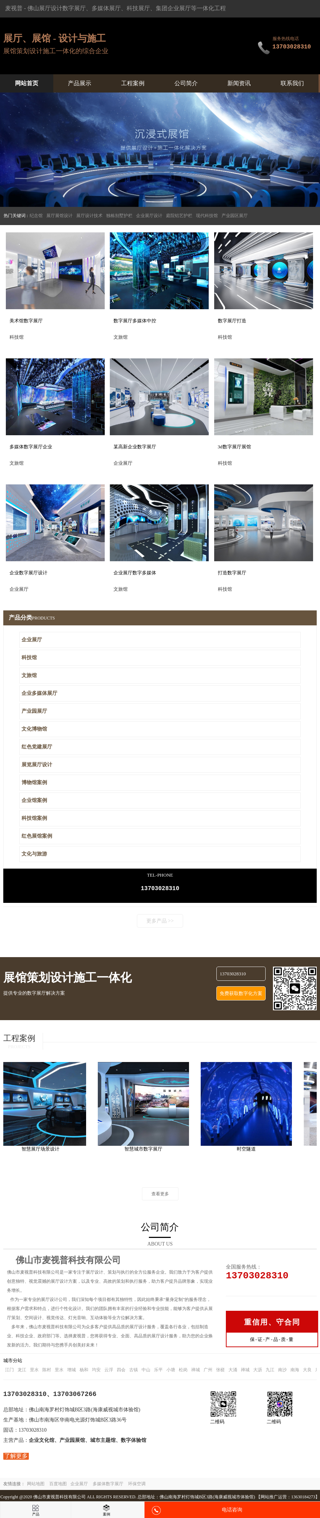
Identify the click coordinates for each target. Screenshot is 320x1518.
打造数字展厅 (232, 572)
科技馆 (29, 657)
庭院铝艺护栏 (179, 215)
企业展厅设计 (149, 215)
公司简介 (186, 83)
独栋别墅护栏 (119, 215)
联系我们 (292, 83)
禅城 (195, 1371)
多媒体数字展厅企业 (30, 446)
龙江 (22, 1371)
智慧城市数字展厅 (146, 1150)
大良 (307, 1371)
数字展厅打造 (232, 320)
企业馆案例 (34, 800)
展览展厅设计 (37, 764)
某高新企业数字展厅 (134, 446)
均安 (96, 1371)
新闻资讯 (239, 83)
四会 (121, 1371)
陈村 (46, 1371)
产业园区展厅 (234, 215)
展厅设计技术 (89, 215)
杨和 (84, 1371)
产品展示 (79, 83)
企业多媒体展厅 (39, 693)
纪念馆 (36, 215)
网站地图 (36, 1485)
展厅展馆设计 (59, 215)
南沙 (282, 1371)
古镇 (133, 1371)
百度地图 (58, 1485)
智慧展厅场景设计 (43, 1150)
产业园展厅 (34, 711)
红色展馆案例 (37, 836)
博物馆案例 (34, 782)
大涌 (232, 1371)
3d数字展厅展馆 (234, 446)
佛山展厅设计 (44, 8)
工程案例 (132, 83)
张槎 (220, 1371)
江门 (9, 1371)
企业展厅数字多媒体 (134, 572)
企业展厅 (32, 639)
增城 (71, 1371)
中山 (146, 1371)
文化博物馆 (34, 729)
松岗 (183, 1371)
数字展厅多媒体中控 (134, 320)
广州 (208, 1371)
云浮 (108, 1371)
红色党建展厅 (37, 747)
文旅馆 (29, 675)
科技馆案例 (34, 818)
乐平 (158, 1371)
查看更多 (160, 1195)
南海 (294, 1371)
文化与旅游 (34, 854)
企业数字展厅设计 (28, 572)
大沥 (257, 1371)
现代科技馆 (207, 215)
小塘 (170, 1371)
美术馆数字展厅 (26, 320)
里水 (34, 1371)
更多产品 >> (160, 922)
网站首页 (26, 83)
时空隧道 (248, 1150)
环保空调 (137, 1485)
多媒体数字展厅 (108, 1485)
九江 (270, 1371)
